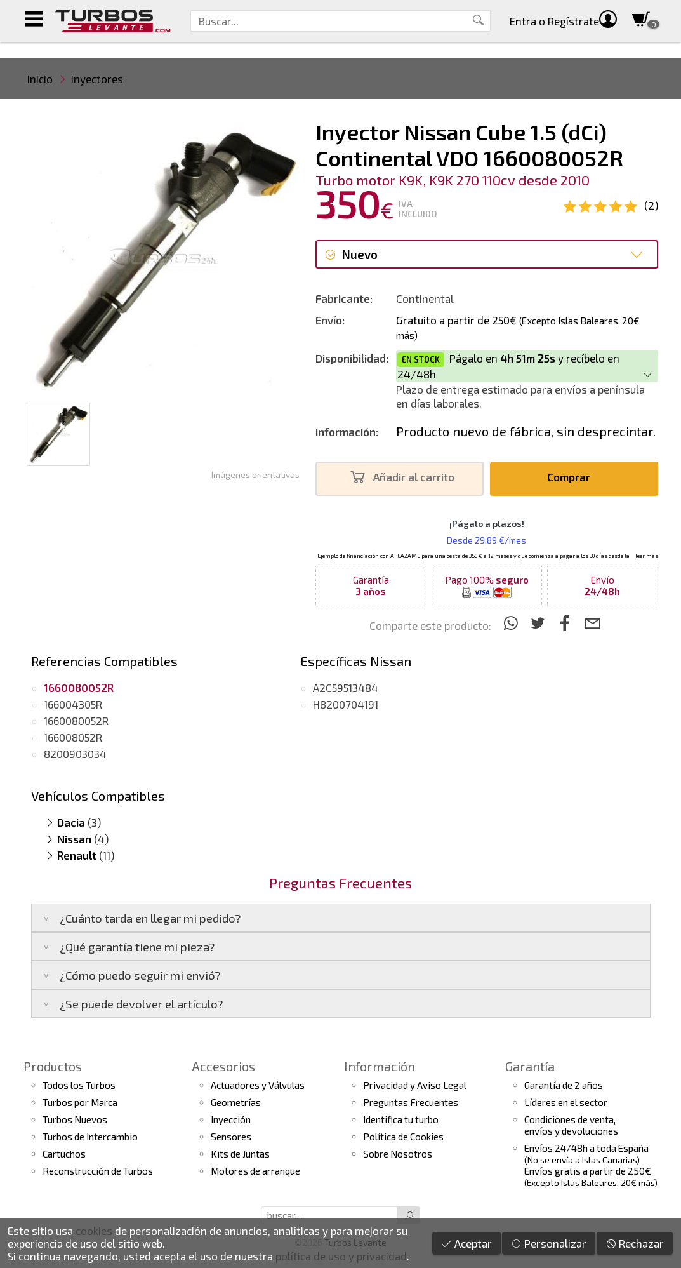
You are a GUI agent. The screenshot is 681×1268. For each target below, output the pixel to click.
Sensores (231, 1136)
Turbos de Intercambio (90, 1136)
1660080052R (76, 720)
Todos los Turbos (79, 1085)
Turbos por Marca (80, 1102)
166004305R (73, 704)
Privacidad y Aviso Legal (414, 1085)
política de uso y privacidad (341, 1256)
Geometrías (236, 1102)
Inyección (231, 1119)
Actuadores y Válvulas (258, 1085)
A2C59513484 (345, 687)
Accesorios (223, 1066)
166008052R (73, 737)
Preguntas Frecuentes (410, 1102)
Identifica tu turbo (401, 1119)
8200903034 (75, 753)
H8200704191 (345, 704)
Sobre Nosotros (397, 1153)
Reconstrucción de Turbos (98, 1171)
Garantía (530, 1066)
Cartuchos (64, 1153)
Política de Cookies (403, 1136)
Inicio (40, 78)
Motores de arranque (255, 1171)
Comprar (572, 477)
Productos (52, 1066)
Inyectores (97, 78)
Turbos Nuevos (75, 1119)
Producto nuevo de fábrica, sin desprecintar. (526, 431)
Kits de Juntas (240, 1153)
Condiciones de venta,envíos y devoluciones (571, 1125)
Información (379, 1066)
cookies (94, 1230)
